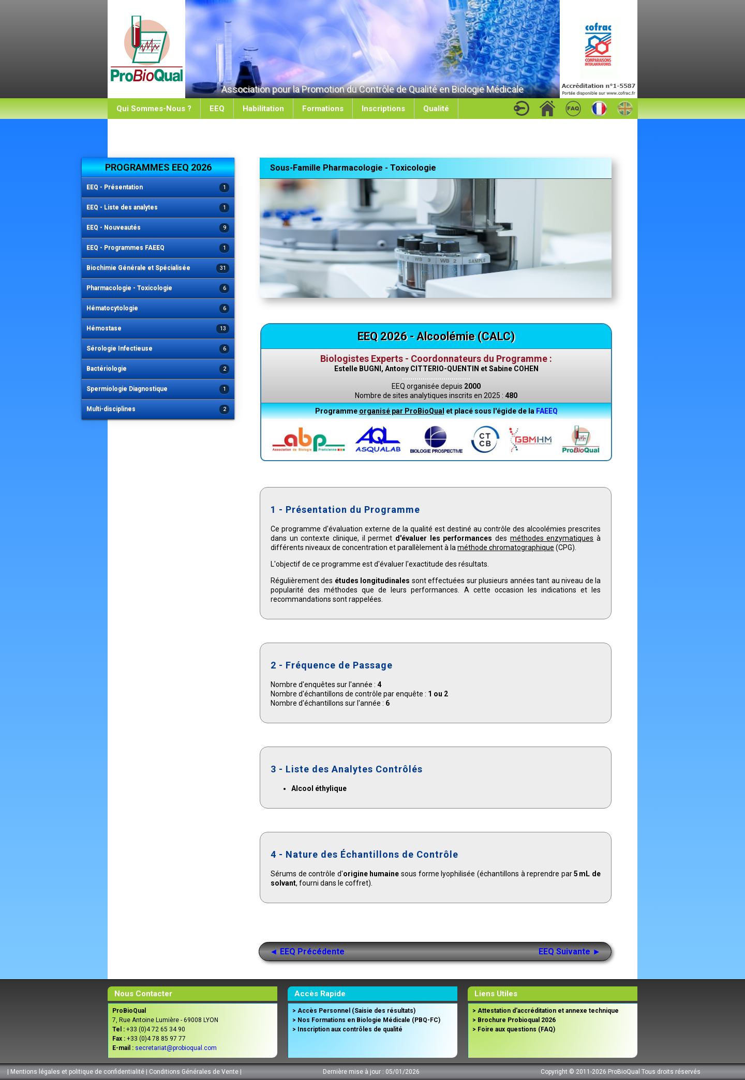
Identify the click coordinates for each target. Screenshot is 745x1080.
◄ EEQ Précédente (307, 951)
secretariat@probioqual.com (176, 1048)
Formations (323, 108)
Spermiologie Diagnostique (157, 389)
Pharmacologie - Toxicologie (157, 289)
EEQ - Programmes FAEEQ (157, 248)
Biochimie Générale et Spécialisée (157, 268)
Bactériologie (157, 369)
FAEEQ (547, 411)
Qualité (436, 108)
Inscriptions (383, 108)
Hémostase (157, 329)
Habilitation (263, 108)
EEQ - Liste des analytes (157, 208)
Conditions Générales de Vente (194, 1071)
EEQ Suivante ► (570, 951)
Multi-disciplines (157, 410)
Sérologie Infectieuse (157, 349)
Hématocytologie (157, 309)
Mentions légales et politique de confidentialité (77, 1071)
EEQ (217, 108)
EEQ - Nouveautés (157, 228)
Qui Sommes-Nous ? (153, 108)
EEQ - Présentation (157, 188)
